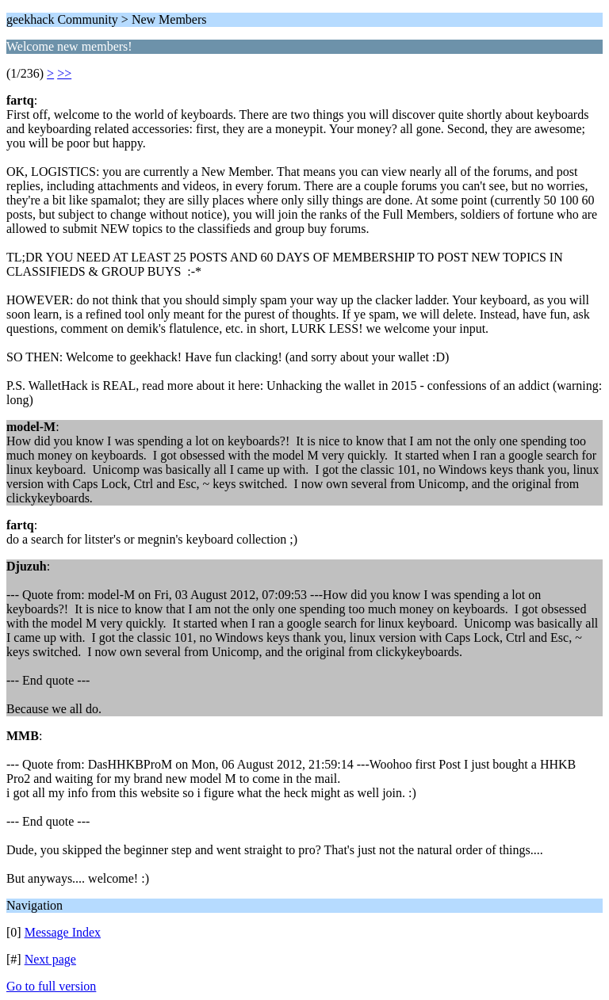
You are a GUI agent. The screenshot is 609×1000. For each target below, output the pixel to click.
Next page (50, 959)
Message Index (63, 932)
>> (64, 73)
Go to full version (51, 986)
